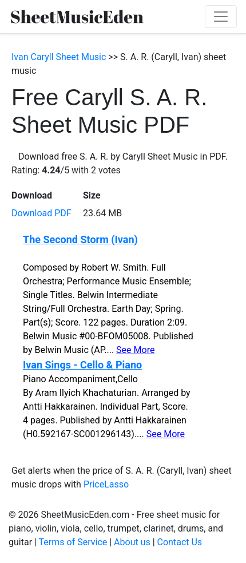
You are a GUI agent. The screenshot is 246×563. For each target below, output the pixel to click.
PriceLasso (106, 484)
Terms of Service (73, 542)
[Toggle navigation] (221, 16)
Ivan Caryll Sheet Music (58, 56)
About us (132, 542)
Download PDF (41, 213)
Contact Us (180, 542)
